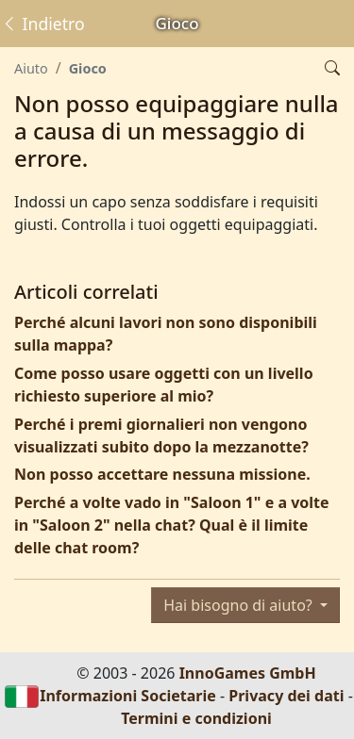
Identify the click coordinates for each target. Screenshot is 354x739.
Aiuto (31, 68)
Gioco (88, 68)
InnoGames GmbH (247, 673)
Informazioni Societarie (128, 695)
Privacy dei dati (286, 695)
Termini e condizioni (196, 718)
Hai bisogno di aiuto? (239, 605)
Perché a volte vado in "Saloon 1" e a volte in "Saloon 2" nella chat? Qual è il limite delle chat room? (171, 525)
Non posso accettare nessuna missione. (162, 474)
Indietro (43, 23)
